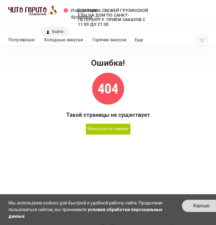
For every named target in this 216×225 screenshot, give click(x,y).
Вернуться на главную (108, 129)
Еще (139, 39)
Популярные (21, 39)
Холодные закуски (63, 39)
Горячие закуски (109, 39)
